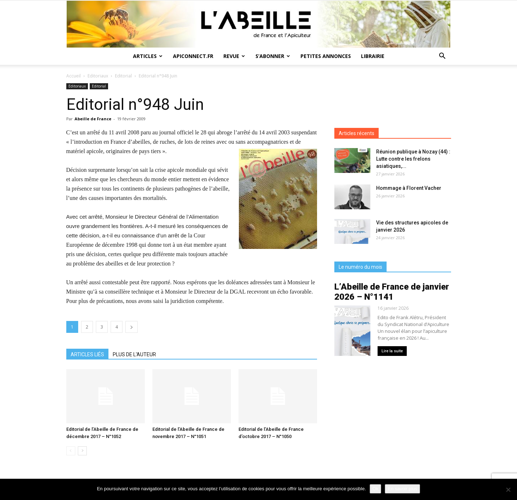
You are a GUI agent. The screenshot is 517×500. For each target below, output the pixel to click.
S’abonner (272, 56)
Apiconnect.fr (193, 56)
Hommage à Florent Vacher (408, 188)
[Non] (508, 489)
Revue (234, 56)
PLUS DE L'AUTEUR (134, 354)
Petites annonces (325, 56)
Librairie (372, 56)
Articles (147, 56)
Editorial (123, 76)
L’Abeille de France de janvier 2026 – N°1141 (391, 292)
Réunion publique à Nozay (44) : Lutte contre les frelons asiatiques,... (413, 159)
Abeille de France (93, 118)
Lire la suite (392, 351)
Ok (376, 488)
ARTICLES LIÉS (87, 354)
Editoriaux (98, 76)
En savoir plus (402, 488)
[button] (442, 56)
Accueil (73, 76)
